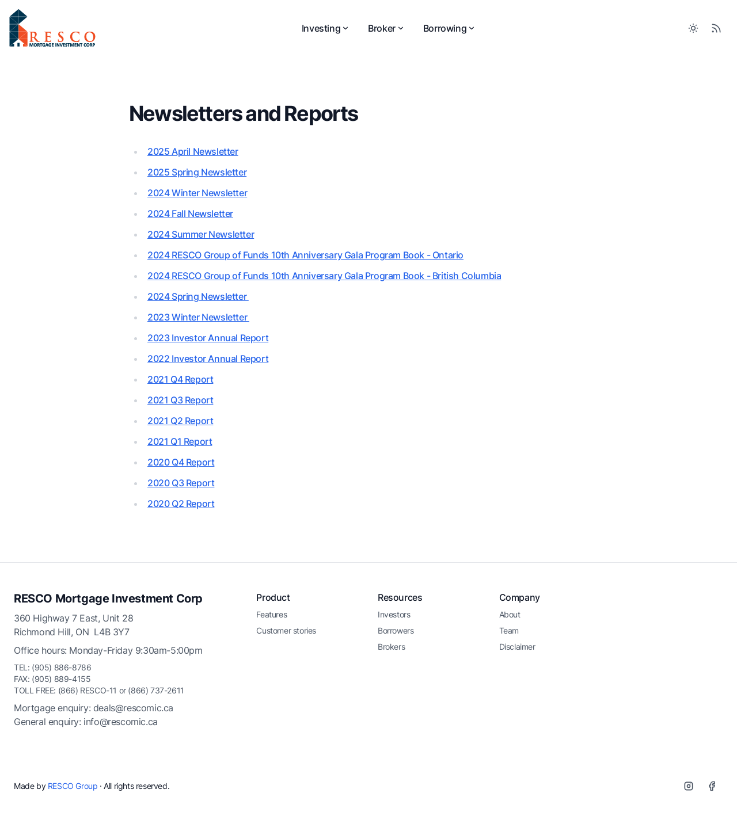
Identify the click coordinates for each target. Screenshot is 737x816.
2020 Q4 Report (180, 462)
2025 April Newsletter (192, 151)
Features (271, 614)
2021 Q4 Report (180, 379)
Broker (386, 28)
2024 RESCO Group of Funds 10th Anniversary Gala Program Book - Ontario (305, 255)
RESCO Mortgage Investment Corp (108, 598)
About (510, 614)
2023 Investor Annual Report (207, 338)
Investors (394, 614)
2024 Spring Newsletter (198, 296)
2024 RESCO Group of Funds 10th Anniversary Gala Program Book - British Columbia (324, 275)
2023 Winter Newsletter (198, 317)
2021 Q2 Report (180, 420)
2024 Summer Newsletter (200, 234)
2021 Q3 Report (180, 400)
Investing (325, 28)
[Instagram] (688, 786)
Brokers (391, 646)
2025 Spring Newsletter (196, 172)
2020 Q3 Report (180, 483)
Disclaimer (517, 646)
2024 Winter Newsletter (197, 193)
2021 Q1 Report (179, 441)
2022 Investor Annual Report (207, 358)
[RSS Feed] (716, 28)
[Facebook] (711, 786)
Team (509, 630)
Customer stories (286, 630)
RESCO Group (73, 786)
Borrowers (395, 630)
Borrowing (449, 28)
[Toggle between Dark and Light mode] (693, 28)
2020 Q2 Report (180, 503)
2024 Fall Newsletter (190, 213)
